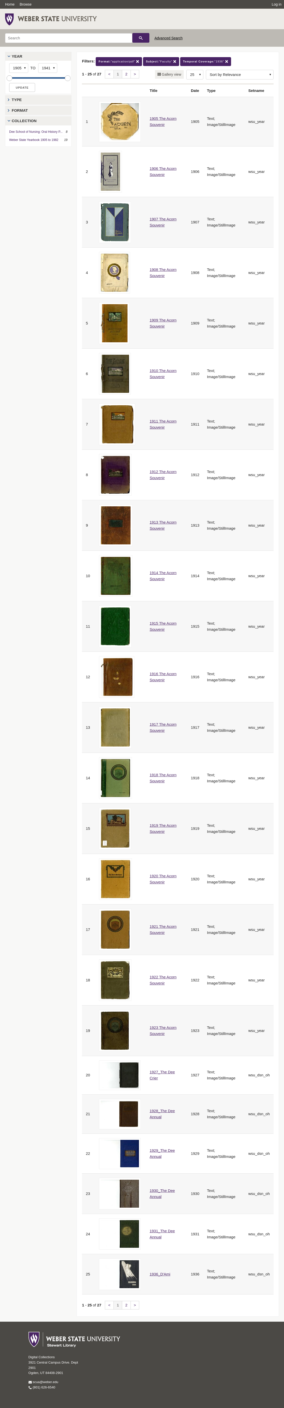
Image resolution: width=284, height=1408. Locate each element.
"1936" (205, 61)
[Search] (68, 38)
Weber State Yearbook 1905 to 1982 (33, 140)
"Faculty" (161, 61)
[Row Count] (194, 74)
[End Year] (47, 68)
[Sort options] (240, 74)
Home (10, 4)
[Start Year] (18, 68)
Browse (26, 4)
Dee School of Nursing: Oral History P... (36, 132)
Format (20, 110)
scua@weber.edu (43, 1382)
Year (17, 56)
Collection (24, 121)
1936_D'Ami (160, 1274)
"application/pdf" (118, 61)
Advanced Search (168, 38)
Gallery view (171, 74)
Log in (276, 4)
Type (17, 100)
